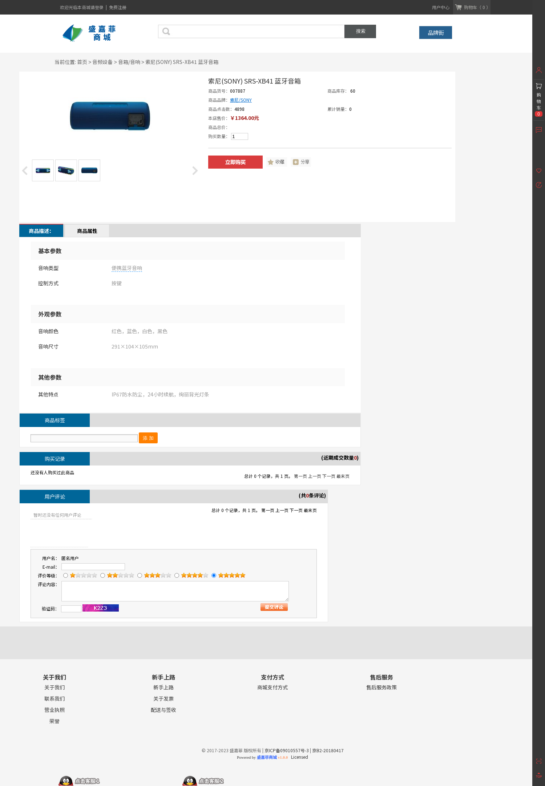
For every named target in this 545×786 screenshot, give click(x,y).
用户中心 (440, 7)
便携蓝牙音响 (127, 267)
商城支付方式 (272, 687)
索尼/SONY (241, 100)
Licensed (298, 757)
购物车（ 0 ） (477, 7)
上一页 (314, 476)
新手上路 (163, 687)
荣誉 (54, 721)
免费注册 (117, 7)
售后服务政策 (381, 687)
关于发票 (163, 698)
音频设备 (102, 61)
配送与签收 (163, 709)
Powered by (262, 757)
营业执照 (54, 709)
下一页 (328, 476)
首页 (82, 61)
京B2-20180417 (328, 750)
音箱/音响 (129, 61)
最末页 (343, 476)
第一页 (300, 476)
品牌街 (436, 32)
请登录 (97, 7)
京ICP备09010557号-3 (287, 750)
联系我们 (54, 698)
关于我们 (54, 687)
